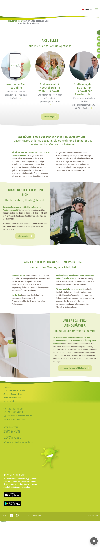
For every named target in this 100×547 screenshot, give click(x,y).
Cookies (3, 522)
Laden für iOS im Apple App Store (15, 494)
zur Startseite (16, 7)
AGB (27, 516)
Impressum (37, 516)
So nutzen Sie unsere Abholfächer (74, 368)
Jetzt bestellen (23, 236)
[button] (87, 10)
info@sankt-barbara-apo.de (19, 416)
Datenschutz (93, 516)
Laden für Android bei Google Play (15, 503)
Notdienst (28, 442)
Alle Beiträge (49, 117)
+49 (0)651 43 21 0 (15, 412)
